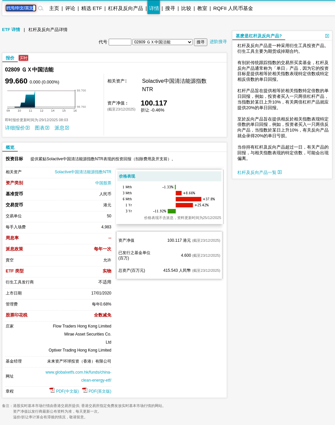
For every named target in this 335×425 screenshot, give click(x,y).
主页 (54, 8)
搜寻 (170, 8)
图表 (42, 128)
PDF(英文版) (96, 391)
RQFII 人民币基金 (233, 8)
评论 (70, 8)
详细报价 (17, 128)
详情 (154, 8)
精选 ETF (91, 8)
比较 (186, 8)
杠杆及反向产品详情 (48, 29)
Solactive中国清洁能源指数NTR (83, 172)
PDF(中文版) (64, 391)
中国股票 (103, 183)
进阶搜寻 (218, 41)
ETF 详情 (11, 29)
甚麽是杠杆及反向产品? (259, 35)
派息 (61, 128)
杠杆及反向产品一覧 (259, 172)
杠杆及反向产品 (125, 8)
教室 (202, 8)
